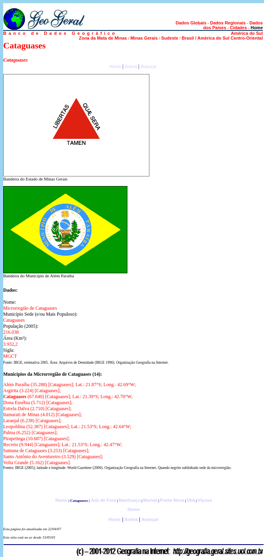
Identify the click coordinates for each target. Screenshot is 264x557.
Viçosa (205, 500)
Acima (131, 66)
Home (115, 66)
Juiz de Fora (103, 500)
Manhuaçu (129, 500)
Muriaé (150, 500)
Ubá (191, 500)
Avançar (149, 66)
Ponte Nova (172, 500)
